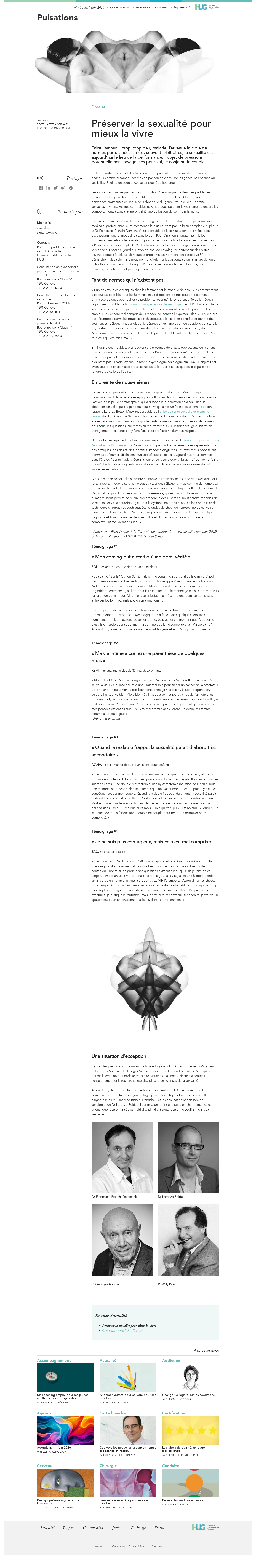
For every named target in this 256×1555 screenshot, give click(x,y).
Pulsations (57, 17)
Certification (173, 1413)
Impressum (180, 7)
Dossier (98, 107)
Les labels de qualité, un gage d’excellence (183, 1449)
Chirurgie (108, 1465)
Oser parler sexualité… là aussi (122, 1331)
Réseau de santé (119, 7)
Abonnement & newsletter (151, 7)
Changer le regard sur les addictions (188, 1395)
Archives (99, 1546)
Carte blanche (113, 1413)
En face (69, 1527)
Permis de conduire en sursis (183, 1500)
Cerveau (44, 1465)
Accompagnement (54, 1360)
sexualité (43, 228)
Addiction (171, 1360)
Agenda (44, 1413)
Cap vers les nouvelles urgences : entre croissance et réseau (128, 1449)
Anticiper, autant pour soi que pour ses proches (128, 1396)
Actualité (108, 1360)
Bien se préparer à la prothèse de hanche (124, 1502)
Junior (119, 1527)
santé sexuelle (47, 232)
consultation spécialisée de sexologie (155, 304)
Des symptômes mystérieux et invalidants (59, 1502)
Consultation (94, 1527)
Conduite (170, 1465)
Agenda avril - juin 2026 (54, 1447)
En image (140, 1527)
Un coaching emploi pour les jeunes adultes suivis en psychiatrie (62, 1396)
